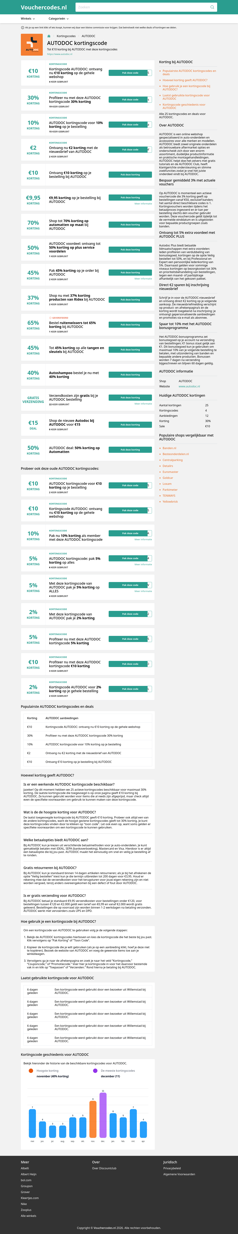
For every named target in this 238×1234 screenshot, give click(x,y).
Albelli (25, 1168)
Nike (24, 1204)
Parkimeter (170, 490)
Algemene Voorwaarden (179, 1174)
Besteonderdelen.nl (176, 454)
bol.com (26, 1180)
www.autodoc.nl (189, 386)
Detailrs (168, 466)
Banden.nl (169, 448)
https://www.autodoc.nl (59, 54)
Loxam (167, 484)
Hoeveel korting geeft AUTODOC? (185, 80)
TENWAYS (169, 496)
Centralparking (173, 460)
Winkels (28, 19)
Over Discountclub (104, 1168)
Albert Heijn (28, 1174)
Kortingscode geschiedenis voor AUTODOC (184, 106)
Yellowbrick (170, 501)
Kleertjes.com (30, 1198)
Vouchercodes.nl (44, 7)
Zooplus (26, 1210)
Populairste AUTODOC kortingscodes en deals (189, 72)
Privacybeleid (172, 1168)
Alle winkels (28, 1216)
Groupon (27, 1186)
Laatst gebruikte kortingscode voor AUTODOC (186, 97)
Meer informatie (143, 203)
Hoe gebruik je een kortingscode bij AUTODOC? (186, 87)
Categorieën (59, 19)
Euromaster (170, 472)
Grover (25, 1192)
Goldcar (168, 478)
